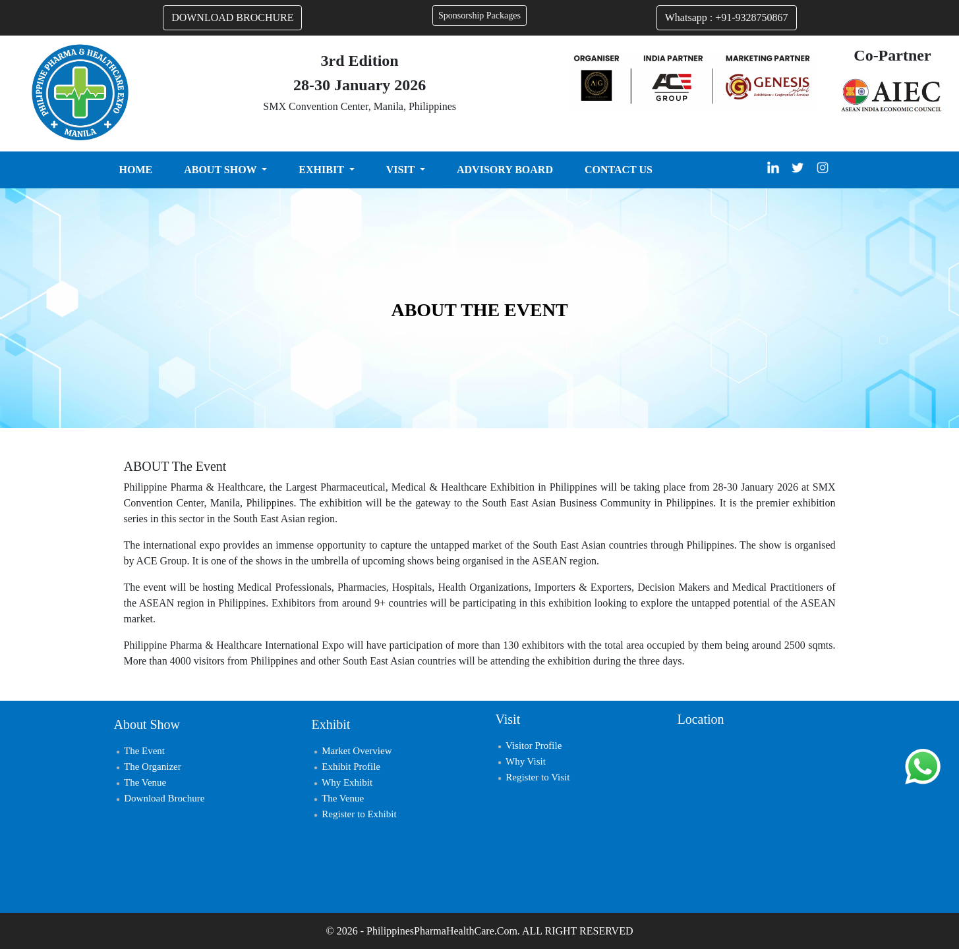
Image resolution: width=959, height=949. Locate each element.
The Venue (140, 782)
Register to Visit (533, 777)
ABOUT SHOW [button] (221, 169)
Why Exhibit (342, 782)
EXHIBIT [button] (322, 169)
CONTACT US (619, 169)
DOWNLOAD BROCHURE (232, 17)
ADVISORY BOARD (505, 169)
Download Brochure (159, 798)
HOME (136, 169)
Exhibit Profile (346, 766)
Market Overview (352, 751)
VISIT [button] (401, 169)
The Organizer (147, 766)
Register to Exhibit (354, 814)
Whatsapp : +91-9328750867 (726, 17)
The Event (139, 751)
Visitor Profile (529, 745)
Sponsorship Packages (479, 15)
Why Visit (521, 761)
